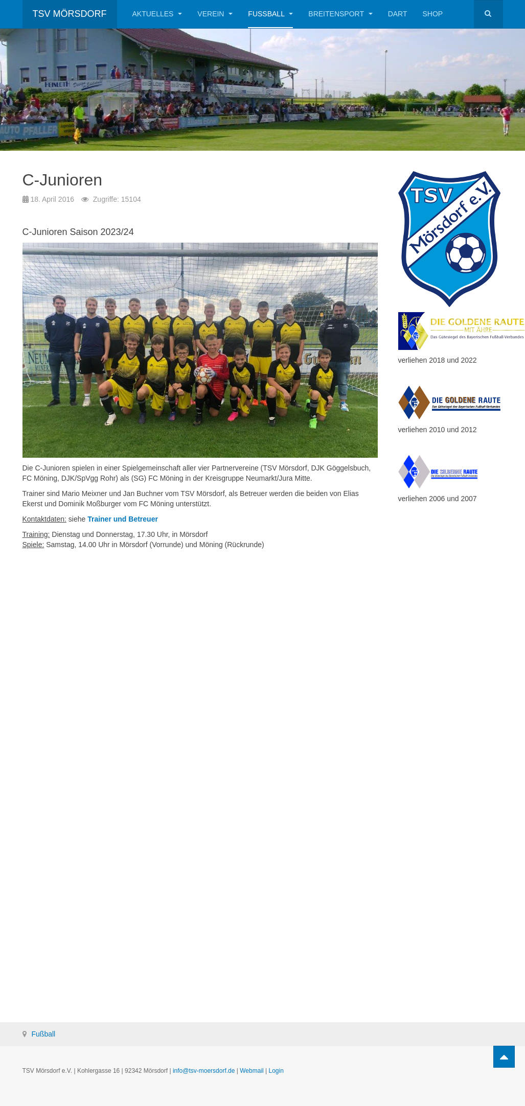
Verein (215, 14)
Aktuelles (157, 14)
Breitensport (340, 14)
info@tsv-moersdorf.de (204, 1070)
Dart (397, 14)
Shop (432, 14)
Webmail (251, 1070)
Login (276, 1070)
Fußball (270, 14)
